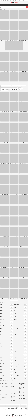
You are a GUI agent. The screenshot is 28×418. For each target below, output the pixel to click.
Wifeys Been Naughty (18, 409)
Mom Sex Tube (3, 390)
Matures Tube (13, 389)
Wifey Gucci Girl (15, 88)
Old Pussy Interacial (22, 85)
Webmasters (13, 416)
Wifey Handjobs (3, 89)
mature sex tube (12, 0)
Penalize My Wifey (3, 408)
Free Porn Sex (3, 395)
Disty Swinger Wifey (4, 90)
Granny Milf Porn (14, 387)
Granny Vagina (3, 394)
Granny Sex (15, 4)
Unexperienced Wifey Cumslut (15, 404)
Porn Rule (12, 390)
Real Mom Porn (22, 396)
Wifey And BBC (3, 85)
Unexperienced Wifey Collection (6, 88)
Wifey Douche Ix (23, 404)
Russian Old (3, 397)
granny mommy (4, 0)
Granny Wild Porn (14, 394)
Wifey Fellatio (20, 407)
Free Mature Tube (23, 391)
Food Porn (12, 400)
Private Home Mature (3, 399)
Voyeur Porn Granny (22, 388)
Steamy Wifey (17, 408)
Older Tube (21, 392)
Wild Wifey (20, 88)
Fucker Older (3, 401)
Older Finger (13, 396)
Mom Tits (21, 389)
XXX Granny (12, 399)
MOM (14, 2)
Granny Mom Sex (22, 0)
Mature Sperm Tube (23, 399)
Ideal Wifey (24, 409)
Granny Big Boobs (16, 0)
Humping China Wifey (11, 408)
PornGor (12, 386)
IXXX (19, 0)
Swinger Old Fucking (22, 384)
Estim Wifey (8, 407)
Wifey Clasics (3, 409)
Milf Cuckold (13, 397)
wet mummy (8, 0)
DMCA (16, 416)
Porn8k (11, 383)
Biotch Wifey (8, 404)
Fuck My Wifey (9, 85)
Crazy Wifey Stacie (24, 408)
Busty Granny (13, 393)
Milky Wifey (2, 404)
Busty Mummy (22, 398)
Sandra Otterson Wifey (9, 409)
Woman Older (22, 395)
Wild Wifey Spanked (17, 89)
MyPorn (21, 401)
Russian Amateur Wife (4, 392)
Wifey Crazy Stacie (10, 89)
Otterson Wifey (3, 407)
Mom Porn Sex (3, 383)
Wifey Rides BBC (14, 85)
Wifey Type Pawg (14, 407)
